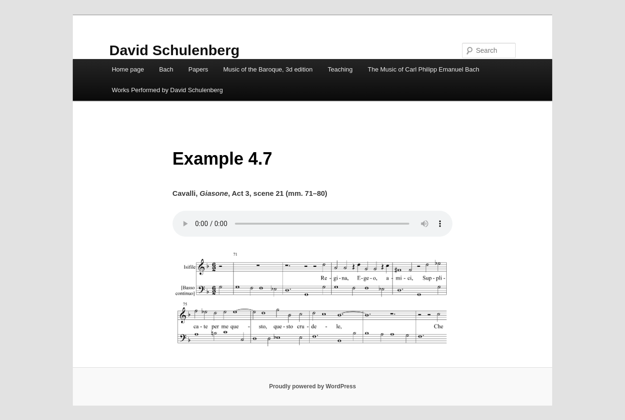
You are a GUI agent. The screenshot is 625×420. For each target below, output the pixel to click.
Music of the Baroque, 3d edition (267, 69)
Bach (166, 69)
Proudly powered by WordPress (312, 386)
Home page (128, 69)
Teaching (340, 69)
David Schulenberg (174, 50)
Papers (198, 69)
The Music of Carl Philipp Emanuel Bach (423, 69)
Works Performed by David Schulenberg (167, 90)
